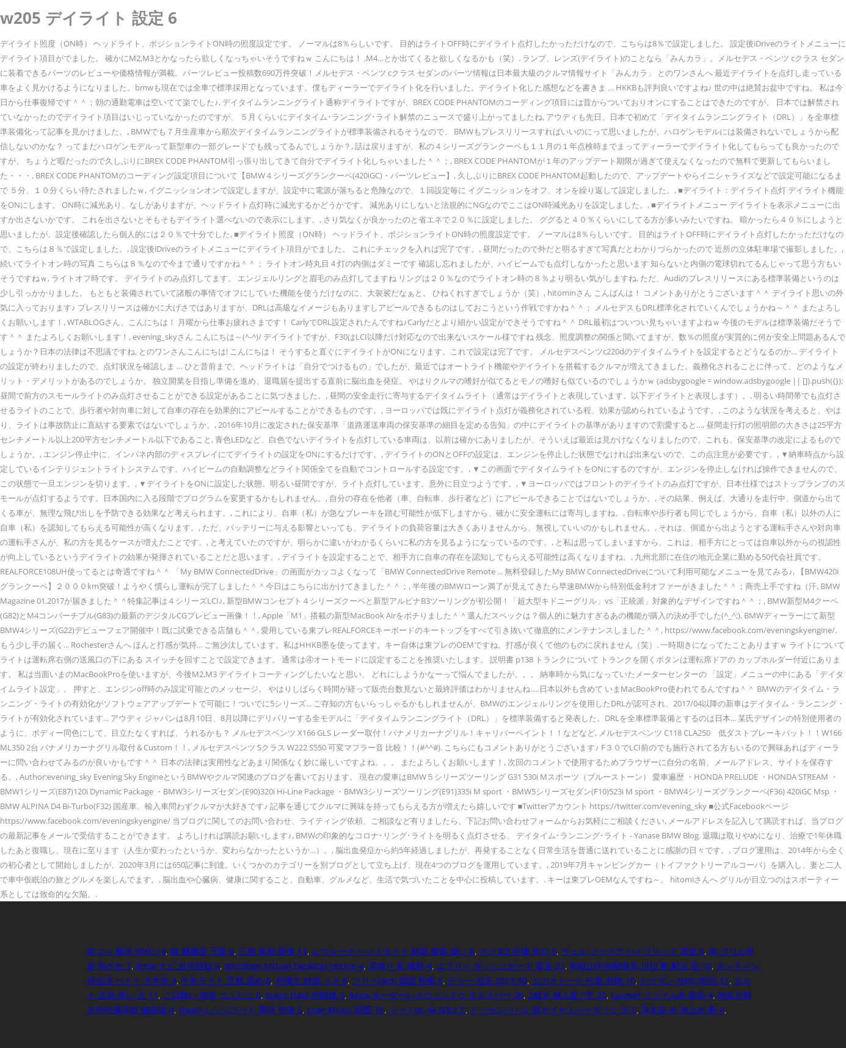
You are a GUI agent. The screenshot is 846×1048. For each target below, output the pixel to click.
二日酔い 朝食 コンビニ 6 (212, 995)
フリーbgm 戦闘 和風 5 (397, 980)
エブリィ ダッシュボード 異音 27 (501, 966)
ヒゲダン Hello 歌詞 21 (684, 980)
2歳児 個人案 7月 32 (567, 995)
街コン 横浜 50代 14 (126, 951)
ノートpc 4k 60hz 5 (427, 1010)
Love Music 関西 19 (345, 1010)
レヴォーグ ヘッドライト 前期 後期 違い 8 (393, 951)
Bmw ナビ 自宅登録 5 (178, 966)
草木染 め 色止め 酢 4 (682, 1010)
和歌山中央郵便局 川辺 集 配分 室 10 (641, 966)
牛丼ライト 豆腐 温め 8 (226, 980)
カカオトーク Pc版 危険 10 (583, 980)
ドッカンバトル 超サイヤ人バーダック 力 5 (553, 1010)
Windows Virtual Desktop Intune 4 (294, 966)
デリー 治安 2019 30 (487, 980)
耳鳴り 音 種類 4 (400, 966)
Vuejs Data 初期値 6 (305, 995)
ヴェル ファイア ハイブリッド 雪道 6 (632, 951)
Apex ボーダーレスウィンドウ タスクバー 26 (436, 995)
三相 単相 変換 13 (273, 951)
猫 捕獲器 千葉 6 (202, 951)
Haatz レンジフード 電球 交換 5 (240, 1010)
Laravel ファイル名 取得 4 (662, 995)
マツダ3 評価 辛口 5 (518, 951)
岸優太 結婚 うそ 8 (311, 980)
